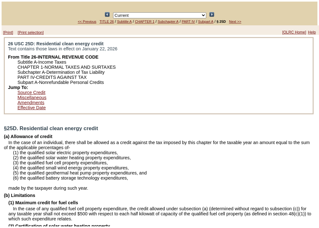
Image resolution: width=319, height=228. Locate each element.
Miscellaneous (31, 97)
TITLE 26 (106, 21)
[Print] (8, 32)
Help (312, 32)
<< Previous (87, 21)
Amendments (30, 102)
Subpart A (205, 21)
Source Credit (31, 92)
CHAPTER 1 (145, 21)
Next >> (235, 21)
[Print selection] (31, 32)
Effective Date (31, 107)
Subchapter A (168, 21)
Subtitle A (124, 21)
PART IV (188, 21)
